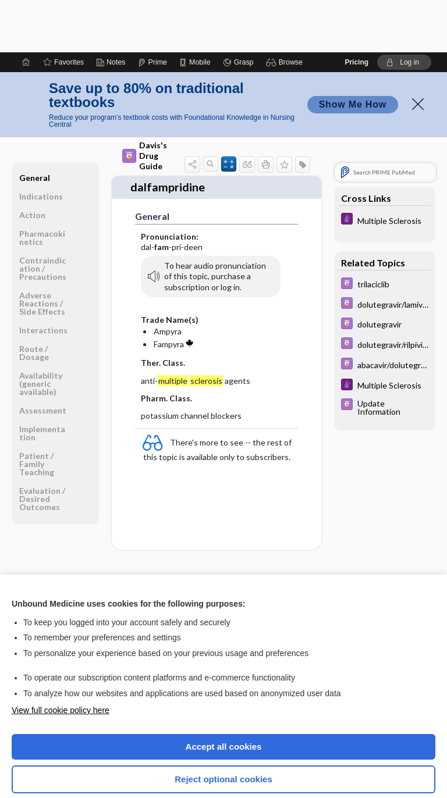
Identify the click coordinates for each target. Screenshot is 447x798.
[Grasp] (238, 10)
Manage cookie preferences (223, 760)
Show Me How (352, 52)
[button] (286, 10)
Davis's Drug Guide (144, 103)
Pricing (356, 10)
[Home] (26, 10)
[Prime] (152, 10)
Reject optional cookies (223, 727)
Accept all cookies (224, 694)
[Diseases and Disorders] (384, 168)
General (34, 125)
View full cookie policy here (60, 657)
